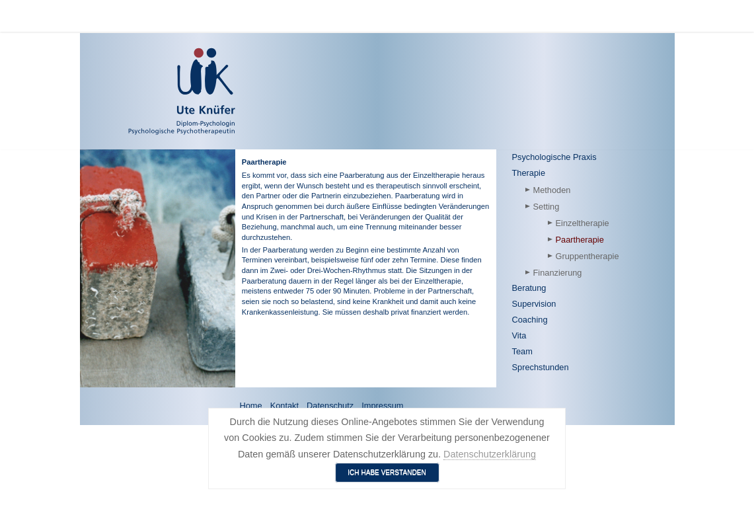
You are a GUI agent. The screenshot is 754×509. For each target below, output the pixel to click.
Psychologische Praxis (554, 157)
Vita (519, 335)
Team (522, 351)
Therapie (529, 173)
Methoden (552, 190)
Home (251, 406)
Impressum (382, 406)
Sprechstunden (540, 367)
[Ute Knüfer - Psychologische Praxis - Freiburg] (143, 91)
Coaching (530, 320)
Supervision (534, 304)
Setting (546, 207)
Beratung (529, 288)
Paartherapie (580, 240)
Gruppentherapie (587, 256)
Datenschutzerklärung (489, 454)
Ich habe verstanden (387, 472)
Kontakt (284, 406)
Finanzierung (557, 273)
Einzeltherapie (582, 223)
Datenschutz (330, 406)
